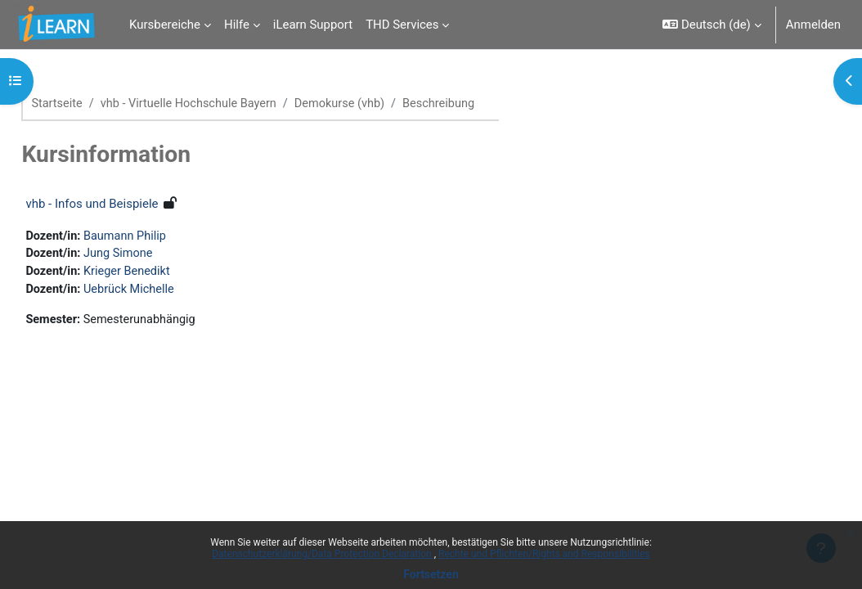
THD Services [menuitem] (402, 24)
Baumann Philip (164, 236)
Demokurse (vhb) (384, 104)
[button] (712, 24)
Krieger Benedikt (166, 273)
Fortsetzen (431, 574)
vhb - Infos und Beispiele (128, 203)
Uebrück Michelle (168, 292)
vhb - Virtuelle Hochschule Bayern (229, 104)
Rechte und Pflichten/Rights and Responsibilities (544, 554)
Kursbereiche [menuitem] (164, 24)
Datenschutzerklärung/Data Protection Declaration (322, 554)
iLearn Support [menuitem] (312, 24)
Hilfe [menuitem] (236, 24)
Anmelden (813, 24)
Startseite (94, 104)
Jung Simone (157, 255)
